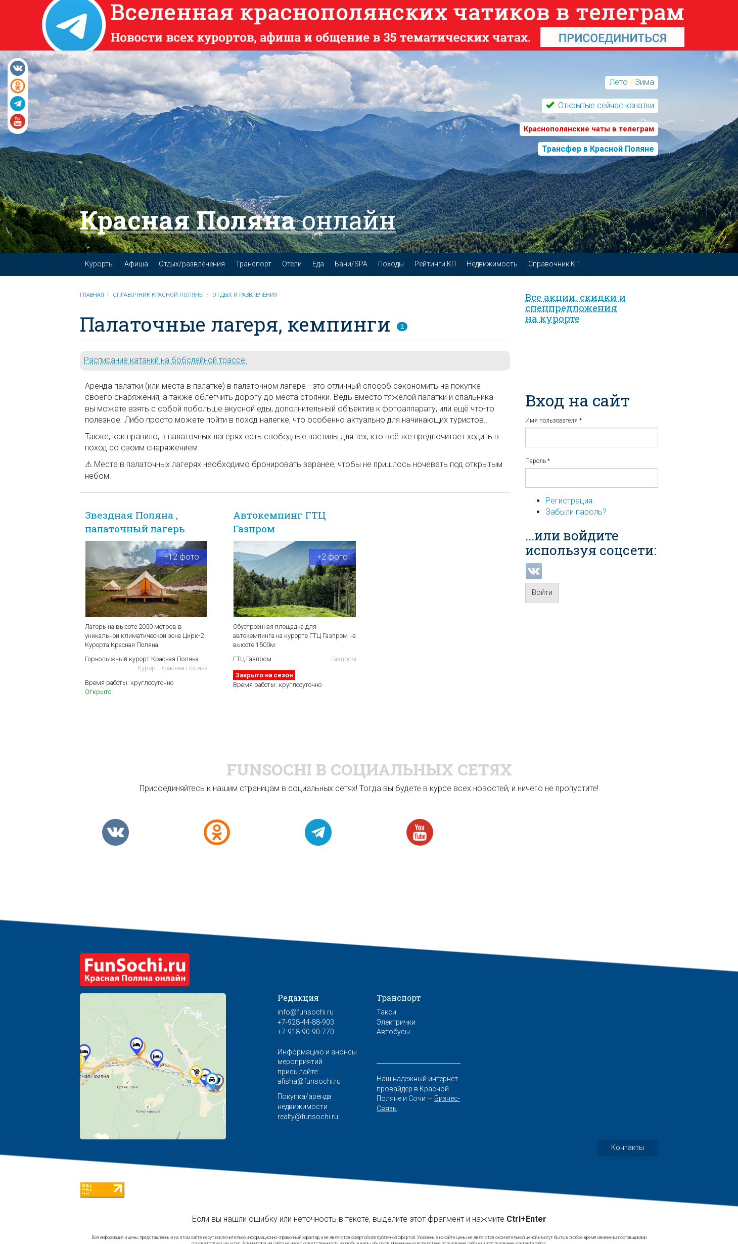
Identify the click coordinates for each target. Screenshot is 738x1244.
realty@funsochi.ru (308, 1117)
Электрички (396, 1022)
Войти (542, 592)
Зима (644, 82)
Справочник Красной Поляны (158, 295)
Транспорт (253, 264)
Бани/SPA (351, 264)
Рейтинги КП (435, 264)
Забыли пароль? (576, 512)
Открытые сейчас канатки (605, 105)
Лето (618, 82)
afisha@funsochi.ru (309, 1081)
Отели (292, 264)
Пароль (537, 461)
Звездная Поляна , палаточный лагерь (135, 522)
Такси (386, 1012)
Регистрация (568, 500)
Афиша (136, 264)
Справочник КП (554, 264)
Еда (318, 264)
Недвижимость (492, 264)
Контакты (627, 1147)
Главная (92, 295)
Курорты (99, 264)
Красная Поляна (238, 220)
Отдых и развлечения (245, 295)
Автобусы (393, 1032)
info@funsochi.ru (306, 1012)
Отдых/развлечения (192, 264)
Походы (391, 264)
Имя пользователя (553, 420)
